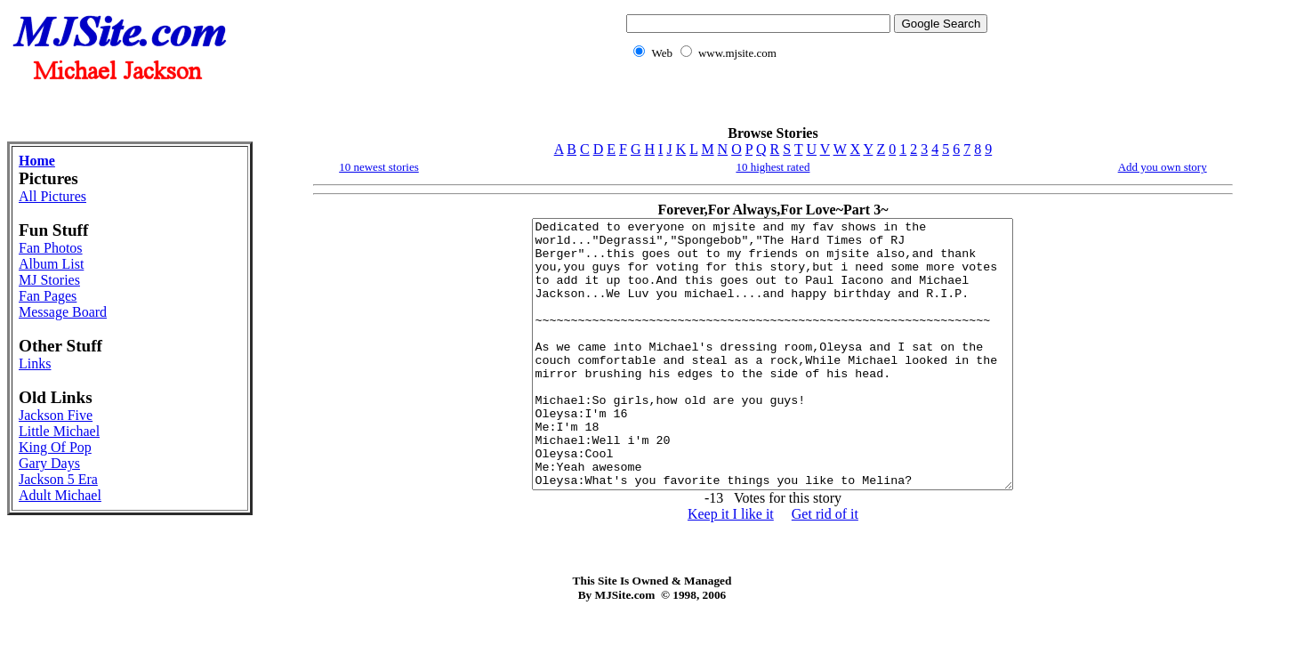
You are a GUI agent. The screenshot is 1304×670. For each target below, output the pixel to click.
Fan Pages (47, 295)
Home (37, 160)
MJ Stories (49, 279)
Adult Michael (60, 495)
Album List (51, 263)
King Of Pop (55, 447)
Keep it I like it (731, 567)
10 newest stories (379, 167)
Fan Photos (51, 247)
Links (35, 363)
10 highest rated (772, 167)
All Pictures (52, 196)
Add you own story (1162, 167)
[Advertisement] (803, 102)
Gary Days (49, 463)
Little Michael (59, 431)
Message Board (63, 311)
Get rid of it (825, 567)
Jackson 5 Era (58, 479)
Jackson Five (56, 415)
